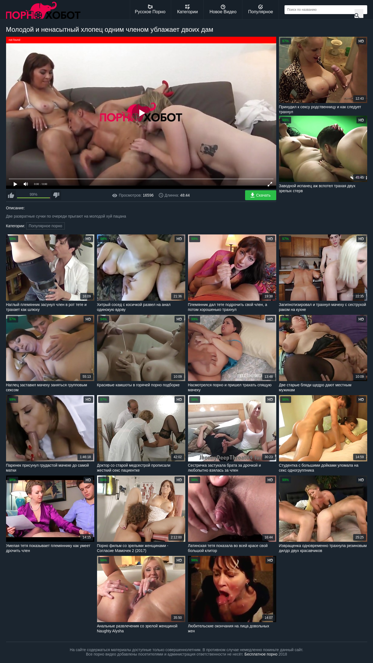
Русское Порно (150, 9)
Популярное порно (45, 226)
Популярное (260, 9)
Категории (187, 9)
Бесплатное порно (261, 654)
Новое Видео (223, 9)
